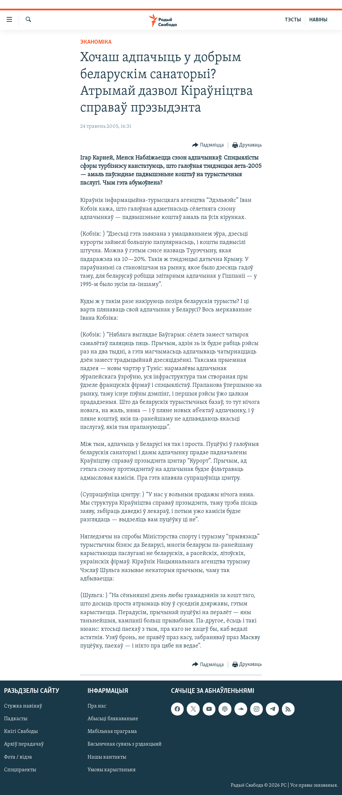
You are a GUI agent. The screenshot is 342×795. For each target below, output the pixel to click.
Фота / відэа (18, 757)
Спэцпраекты (20, 769)
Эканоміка (96, 42)
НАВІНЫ (318, 20)
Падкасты (15, 719)
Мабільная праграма (112, 731)
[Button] (208, 145)
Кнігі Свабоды (21, 731)
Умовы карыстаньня (112, 769)
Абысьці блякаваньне (113, 719)
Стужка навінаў (23, 706)
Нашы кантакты (107, 757)
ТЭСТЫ (293, 20)
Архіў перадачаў (24, 744)
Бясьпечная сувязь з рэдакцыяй (125, 744)
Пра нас (97, 706)
